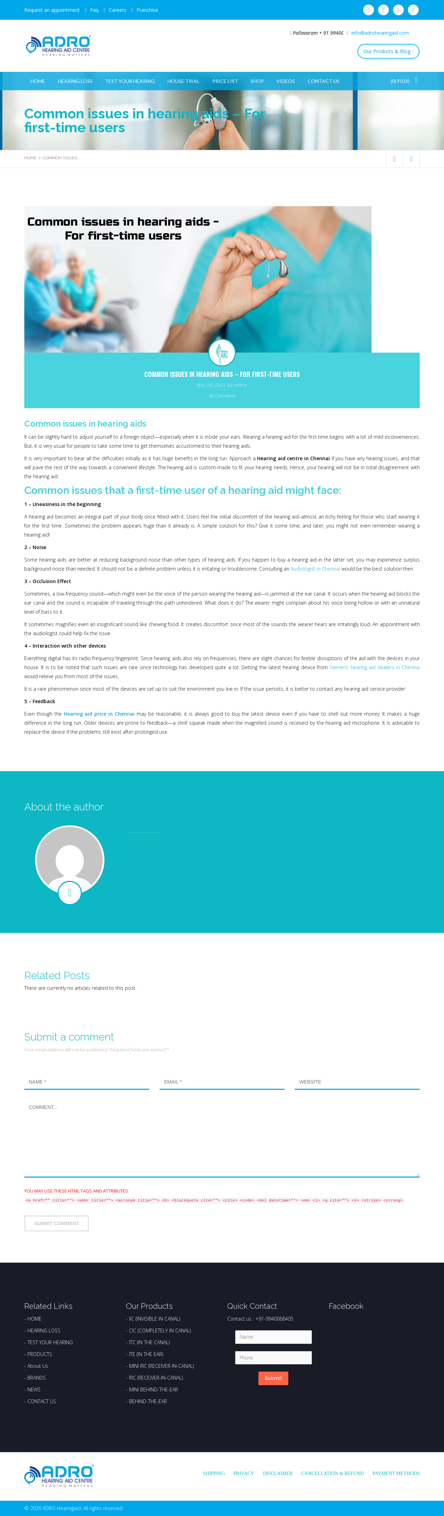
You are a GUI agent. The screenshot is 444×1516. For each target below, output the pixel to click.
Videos (285, 81)
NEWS (34, 1389)
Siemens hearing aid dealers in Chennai (375, 667)
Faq (94, 10)
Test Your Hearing (130, 81)
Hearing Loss (75, 81)
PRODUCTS (39, 1354)
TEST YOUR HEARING (50, 1342)
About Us (37, 1366)
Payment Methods (396, 1473)
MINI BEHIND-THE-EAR (153, 1389)
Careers (117, 10)
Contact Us (324, 81)
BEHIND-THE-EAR (148, 1401)
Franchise (147, 10)
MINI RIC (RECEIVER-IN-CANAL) (161, 1366)
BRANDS (36, 1377)
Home (38, 81)
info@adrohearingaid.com (380, 33)
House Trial (183, 81)
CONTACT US (41, 1401)
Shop (257, 81)
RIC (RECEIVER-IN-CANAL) (156, 1377)
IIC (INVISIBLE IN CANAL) (154, 1318)
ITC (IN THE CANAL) (149, 1342)
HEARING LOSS (43, 1330)
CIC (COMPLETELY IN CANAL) (160, 1330)
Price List (225, 81)
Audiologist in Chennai (315, 568)
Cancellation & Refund (332, 1473)
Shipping (214, 1473)
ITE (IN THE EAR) (146, 1354)
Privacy (243, 1473)
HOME (34, 1318)
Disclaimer (278, 1473)
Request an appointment (52, 10)
